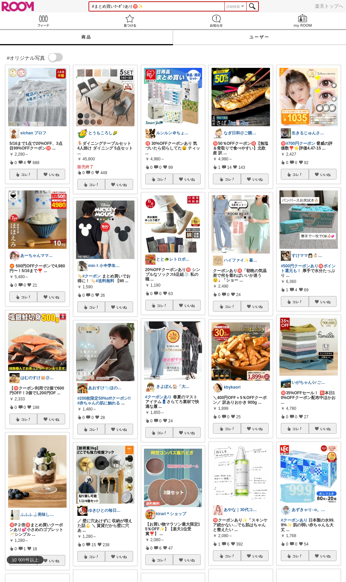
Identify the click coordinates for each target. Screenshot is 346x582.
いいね (54, 174)
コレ (26, 174)
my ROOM (303, 20)
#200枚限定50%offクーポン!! (104, 398)
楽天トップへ (329, 6)
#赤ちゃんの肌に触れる (98, 403)
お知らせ (216, 20)
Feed (43, 20)
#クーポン (91, 276)
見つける (129, 20)
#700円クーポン (300, 143)
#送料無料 (105, 281)
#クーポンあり (158, 397)
